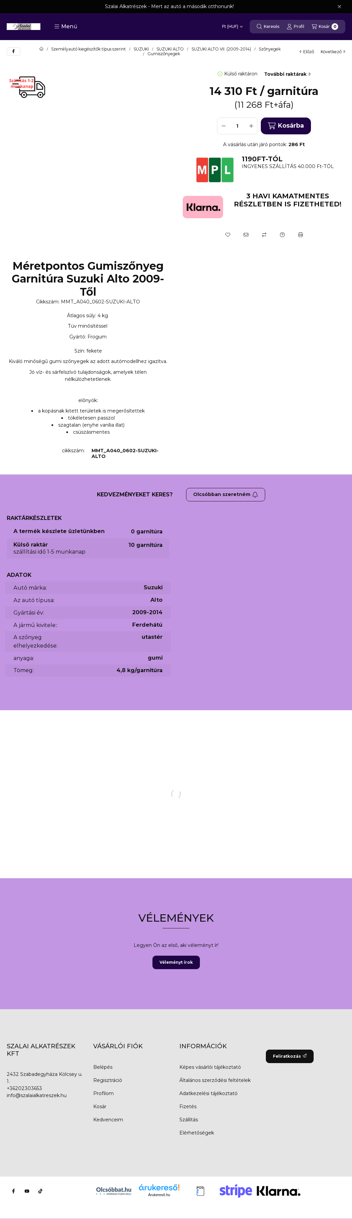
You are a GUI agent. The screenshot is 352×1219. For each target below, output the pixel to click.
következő (333, 51)
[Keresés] (268, 26)
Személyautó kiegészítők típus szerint (88, 49)
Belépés (102, 1067)
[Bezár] (339, 6)
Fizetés (188, 1106)
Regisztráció (107, 1080)
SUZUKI (141, 49)
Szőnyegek (270, 49)
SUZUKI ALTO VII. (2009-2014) (221, 49)
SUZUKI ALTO (170, 49)
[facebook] (13, 51)
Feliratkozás (290, 1056)
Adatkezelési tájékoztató (208, 1093)
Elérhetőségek (196, 1133)
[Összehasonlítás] (264, 234)
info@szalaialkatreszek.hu (37, 1095)
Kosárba (286, 126)
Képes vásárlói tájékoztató (210, 1067)
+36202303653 (24, 1088)
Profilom (103, 1093)
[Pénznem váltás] (232, 26)
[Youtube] (27, 1191)
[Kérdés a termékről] (282, 234)
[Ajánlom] (246, 234)
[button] (65, 26)
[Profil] (295, 26)
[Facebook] (13, 1191)
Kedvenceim (108, 1120)
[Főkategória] (41, 49)
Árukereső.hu (159, 1195)
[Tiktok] (40, 1191)
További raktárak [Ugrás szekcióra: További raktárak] (287, 74)
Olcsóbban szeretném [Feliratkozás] (225, 494)
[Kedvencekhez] (228, 234)
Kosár (99, 1106)
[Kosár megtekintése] (325, 26)
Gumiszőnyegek (163, 54)
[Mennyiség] (237, 126)
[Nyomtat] (300, 234)
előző (307, 51)
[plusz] (251, 126)
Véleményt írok (176, 962)
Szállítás (188, 1120)
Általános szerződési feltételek (215, 1080)
